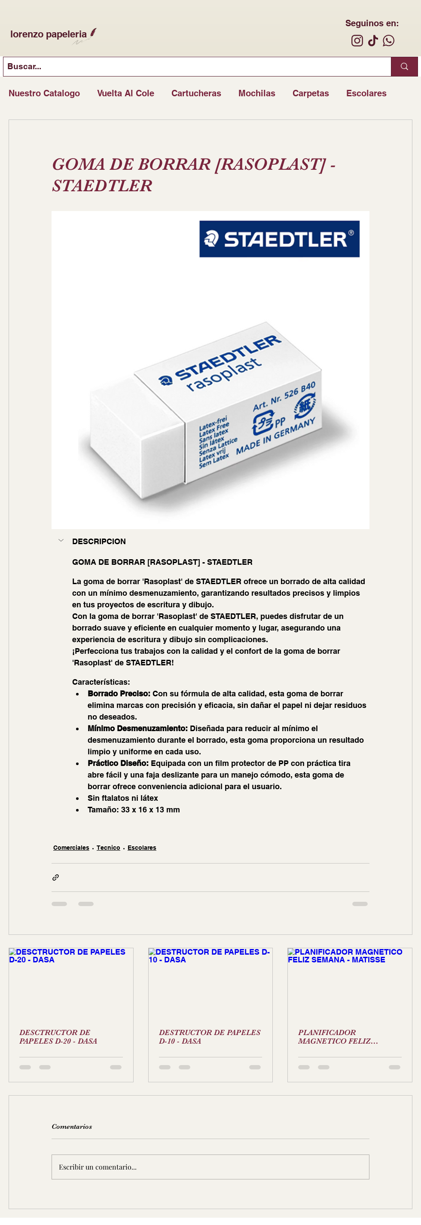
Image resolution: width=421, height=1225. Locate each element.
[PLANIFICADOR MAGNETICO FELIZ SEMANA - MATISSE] (350, 983)
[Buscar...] (190, 66)
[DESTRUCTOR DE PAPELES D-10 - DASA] (211, 983)
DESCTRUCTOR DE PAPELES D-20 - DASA (58, 1036)
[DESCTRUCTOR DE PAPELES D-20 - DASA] (71, 983)
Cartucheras (196, 93)
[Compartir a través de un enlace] (56, 877)
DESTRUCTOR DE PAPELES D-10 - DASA (209, 1036)
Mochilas (256, 93)
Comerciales (71, 847)
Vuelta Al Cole (125, 93)
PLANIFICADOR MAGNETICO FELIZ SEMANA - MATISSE (334, 1036)
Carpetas (311, 93)
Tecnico (108, 847)
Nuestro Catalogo (44, 93)
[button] (62, 540)
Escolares (366, 93)
